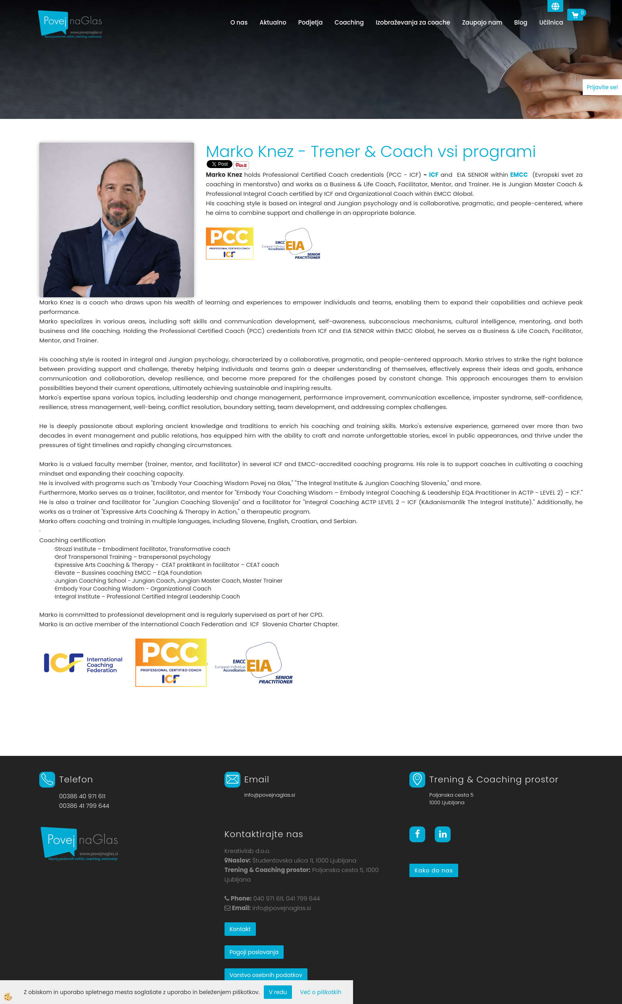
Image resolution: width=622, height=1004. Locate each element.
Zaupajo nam (482, 22)
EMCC (519, 174)
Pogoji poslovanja (254, 952)
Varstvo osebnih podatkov (266, 975)
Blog (520, 22)
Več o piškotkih (320, 992)
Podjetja (310, 22)
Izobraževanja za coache (413, 22)
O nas (239, 22)
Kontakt (240, 929)
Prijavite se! (602, 87)
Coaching (349, 22)
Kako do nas (434, 870)
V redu (278, 992)
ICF (433, 174)
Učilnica (551, 22)
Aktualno (272, 22)
